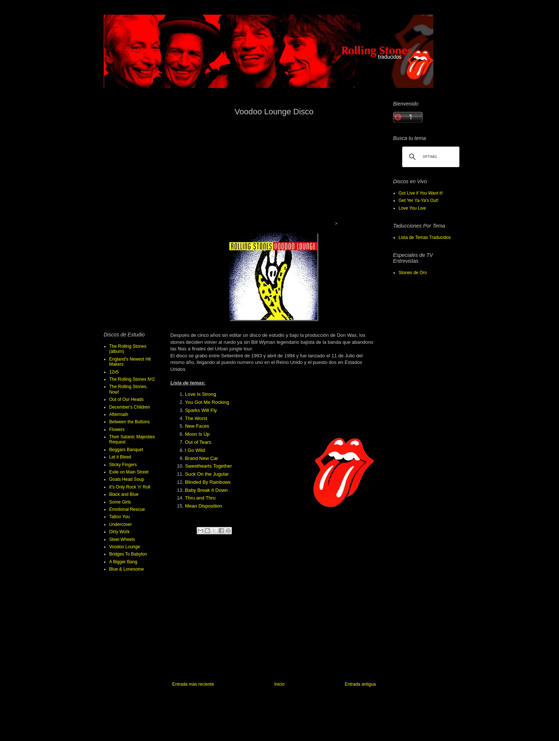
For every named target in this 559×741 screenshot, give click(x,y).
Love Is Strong (200, 394)
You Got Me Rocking (207, 402)
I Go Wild (195, 450)
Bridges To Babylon (128, 554)
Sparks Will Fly (201, 410)
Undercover (120, 524)
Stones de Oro (413, 272)
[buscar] (430, 156)
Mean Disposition (203, 506)
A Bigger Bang (123, 561)
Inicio (279, 684)
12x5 (114, 372)
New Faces (197, 426)
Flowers (117, 429)
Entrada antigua (360, 684)
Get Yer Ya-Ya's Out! (418, 200)
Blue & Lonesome (126, 569)
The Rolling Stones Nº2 (132, 379)
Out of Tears (198, 442)
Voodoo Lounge (124, 546)
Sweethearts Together (208, 466)
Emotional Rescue (127, 509)
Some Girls (120, 502)
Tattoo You (119, 516)
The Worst (196, 418)
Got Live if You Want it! (421, 193)
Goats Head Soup (126, 479)
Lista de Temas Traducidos (425, 237)
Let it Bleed (120, 457)
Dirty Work (119, 531)
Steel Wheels (122, 539)
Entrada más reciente (193, 684)
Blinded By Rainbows (208, 482)
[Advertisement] (272, 173)
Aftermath (118, 414)
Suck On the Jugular (207, 474)
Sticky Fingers (123, 464)
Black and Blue (123, 494)
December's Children (129, 407)
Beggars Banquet (126, 449)
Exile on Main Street (128, 472)
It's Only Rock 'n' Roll (129, 487)
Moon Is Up (197, 434)
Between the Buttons (129, 421)
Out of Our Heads (126, 399)
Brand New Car (201, 458)
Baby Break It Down (206, 490)
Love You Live (412, 208)
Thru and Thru (200, 498)
